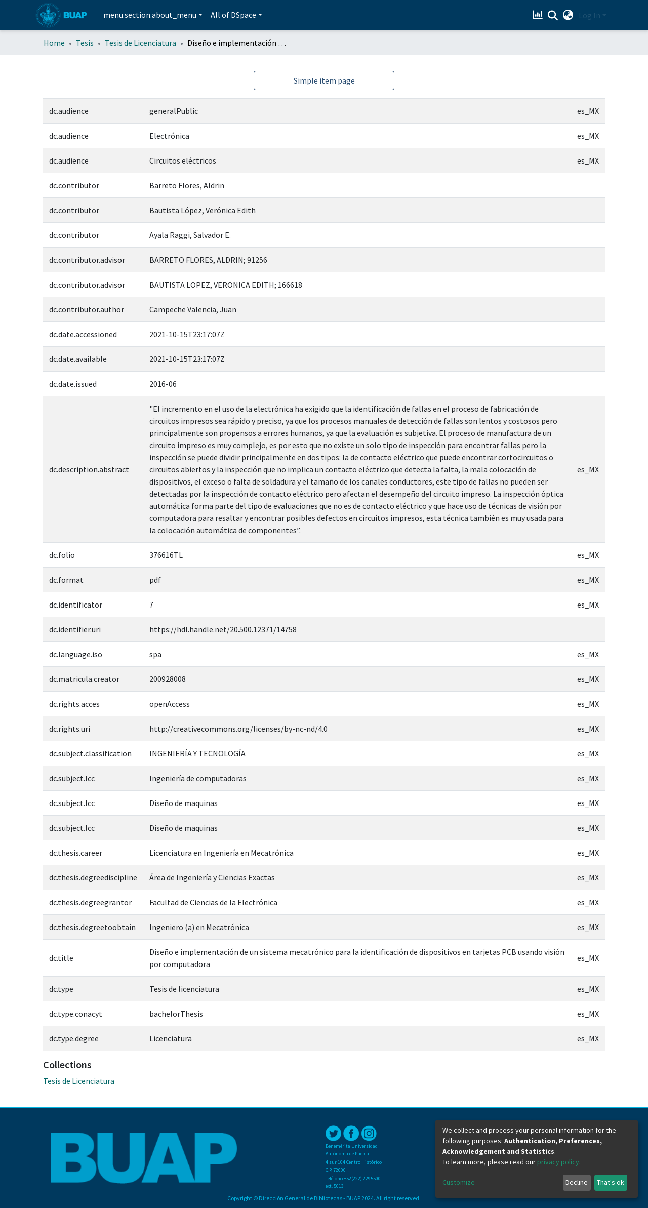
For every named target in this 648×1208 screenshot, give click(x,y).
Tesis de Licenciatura (140, 42)
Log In (589, 15)
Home (54, 42)
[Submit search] (553, 15)
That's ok (610, 1182)
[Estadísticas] (539, 15)
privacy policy (558, 1161)
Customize (458, 1182)
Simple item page (324, 80)
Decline (576, 1182)
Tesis (85, 42)
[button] (568, 15)
